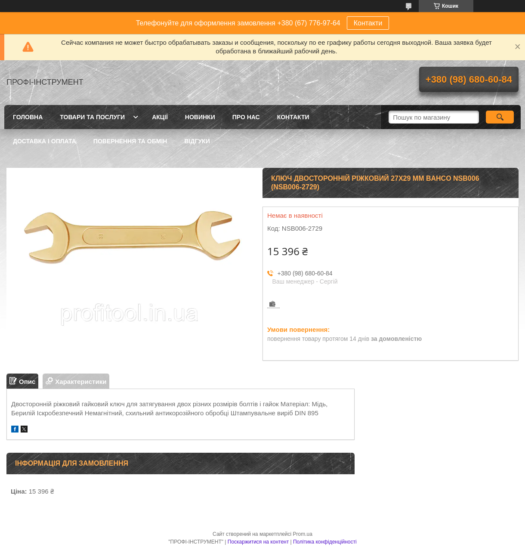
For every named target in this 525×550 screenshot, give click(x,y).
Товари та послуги (92, 117)
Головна (28, 117)
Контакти (368, 23)
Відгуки (197, 141)
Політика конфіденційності (325, 542)
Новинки (200, 117)
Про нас (246, 117)
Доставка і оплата (44, 141)
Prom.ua (302, 534)
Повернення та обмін (130, 141)
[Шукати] (500, 117)
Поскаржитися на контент (258, 542)
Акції (160, 117)
